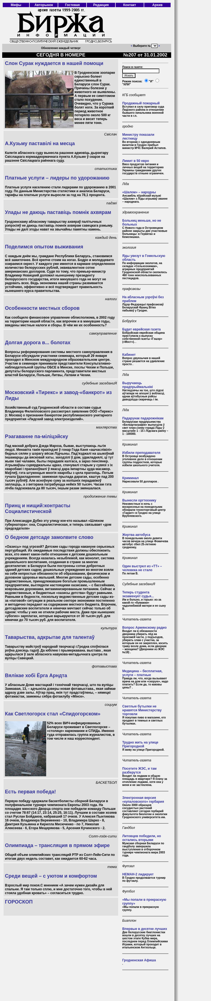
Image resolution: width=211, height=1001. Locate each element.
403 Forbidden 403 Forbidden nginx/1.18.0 (154, 46)
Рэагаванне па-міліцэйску (36, 436)
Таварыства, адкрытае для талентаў (50, 637)
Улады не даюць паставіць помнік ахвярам (58, 212)
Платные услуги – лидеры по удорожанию (57, 178)
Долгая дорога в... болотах (37, 342)
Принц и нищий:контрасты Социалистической (37, 508)
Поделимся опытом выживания (44, 246)
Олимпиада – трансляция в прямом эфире (57, 845)
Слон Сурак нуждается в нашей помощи (54, 63)
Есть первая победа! (30, 791)
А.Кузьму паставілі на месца (40, 143)
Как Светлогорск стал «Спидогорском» (53, 714)
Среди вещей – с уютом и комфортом (51, 876)
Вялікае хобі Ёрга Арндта (36, 675)
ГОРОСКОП (19, 902)
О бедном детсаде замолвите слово (49, 537)
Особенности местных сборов (42, 308)
